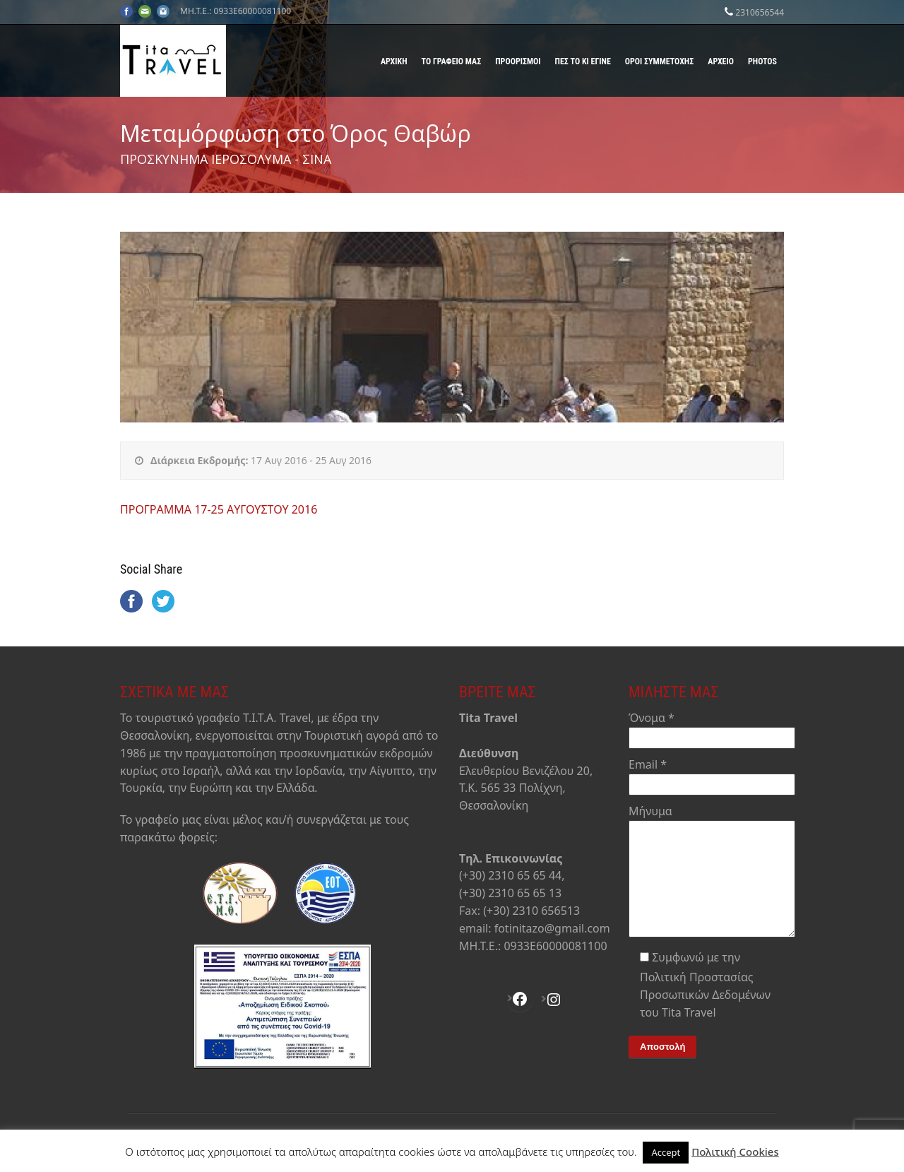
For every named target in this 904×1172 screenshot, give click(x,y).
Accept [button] (665, 1152)
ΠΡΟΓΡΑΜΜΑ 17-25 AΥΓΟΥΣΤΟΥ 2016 (218, 509)
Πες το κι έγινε (583, 61)
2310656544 (759, 12)
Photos (762, 61)
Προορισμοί (517, 61)
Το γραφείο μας (452, 61)
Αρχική (394, 61)
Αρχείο (721, 61)
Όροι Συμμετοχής (659, 61)
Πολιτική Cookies (735, 1151)
